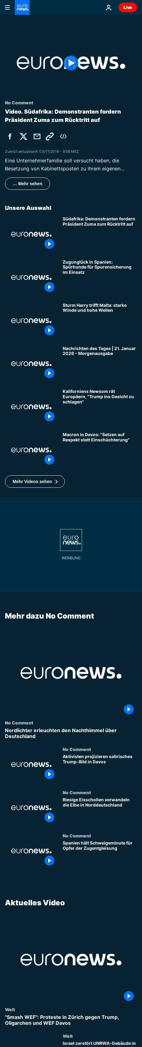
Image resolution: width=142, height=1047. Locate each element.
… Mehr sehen (27, 183)
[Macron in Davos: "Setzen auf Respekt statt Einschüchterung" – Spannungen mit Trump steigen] (100, 450)
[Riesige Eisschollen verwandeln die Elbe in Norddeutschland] (100, 811)
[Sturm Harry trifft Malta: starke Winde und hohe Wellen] (100, 321)
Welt (10, 1009)
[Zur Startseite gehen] (22, 7)
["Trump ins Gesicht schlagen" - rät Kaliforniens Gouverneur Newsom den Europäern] (100, 407)
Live (127, 7)
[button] (35, 481)
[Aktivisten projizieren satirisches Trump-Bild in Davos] (100, 768)
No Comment (19, 722)
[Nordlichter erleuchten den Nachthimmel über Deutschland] (71, 733)
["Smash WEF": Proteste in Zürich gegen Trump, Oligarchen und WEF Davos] (71, 1020)
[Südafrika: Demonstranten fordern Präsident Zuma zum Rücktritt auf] (100, 234)
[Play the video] (71, 63)
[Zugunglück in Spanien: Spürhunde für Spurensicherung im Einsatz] (100, 277)
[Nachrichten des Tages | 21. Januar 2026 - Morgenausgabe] (100, 364)
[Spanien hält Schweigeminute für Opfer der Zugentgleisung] (100, 855)
